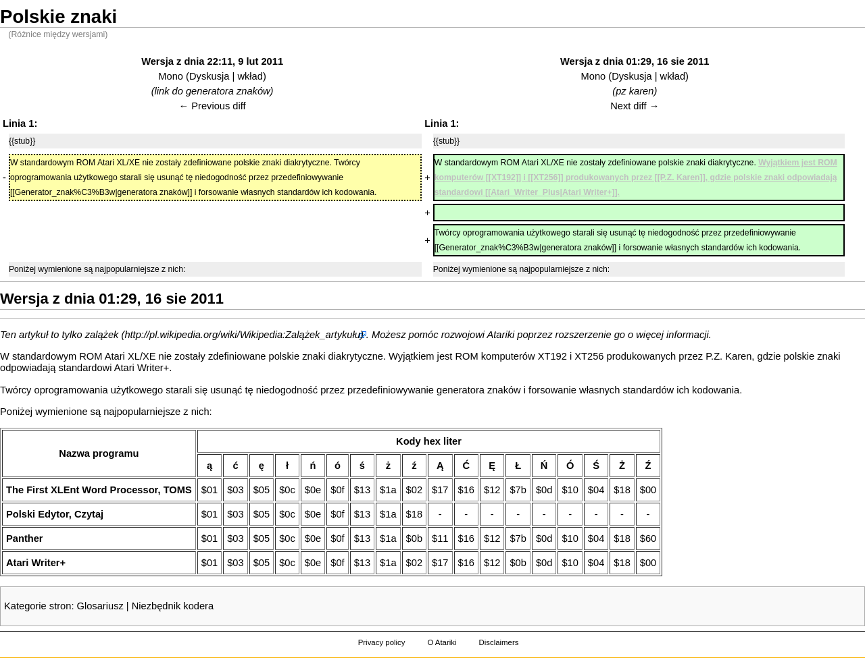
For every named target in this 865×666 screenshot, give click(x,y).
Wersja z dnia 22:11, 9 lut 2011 (212, 61)
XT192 (552, 356)
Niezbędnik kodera (173, 606)
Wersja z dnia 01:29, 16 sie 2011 (635, 61)
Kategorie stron (37, 606)
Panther (24, 538)
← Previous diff (212, 106)
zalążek (102, 334)
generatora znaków (479, 390)
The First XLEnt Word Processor (82, 489)
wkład (249, 76)
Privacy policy (381, 642)
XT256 (588, 356)
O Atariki (441, 642)
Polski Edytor (37, 514)
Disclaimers (498, 642)
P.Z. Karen (728, 356)
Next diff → (634, 106)
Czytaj (88, 514)
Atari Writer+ (142, 367)
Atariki (501, 334)
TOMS (178, 489)
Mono (170, 76)
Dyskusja (209, 76)
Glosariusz (100, 606)
